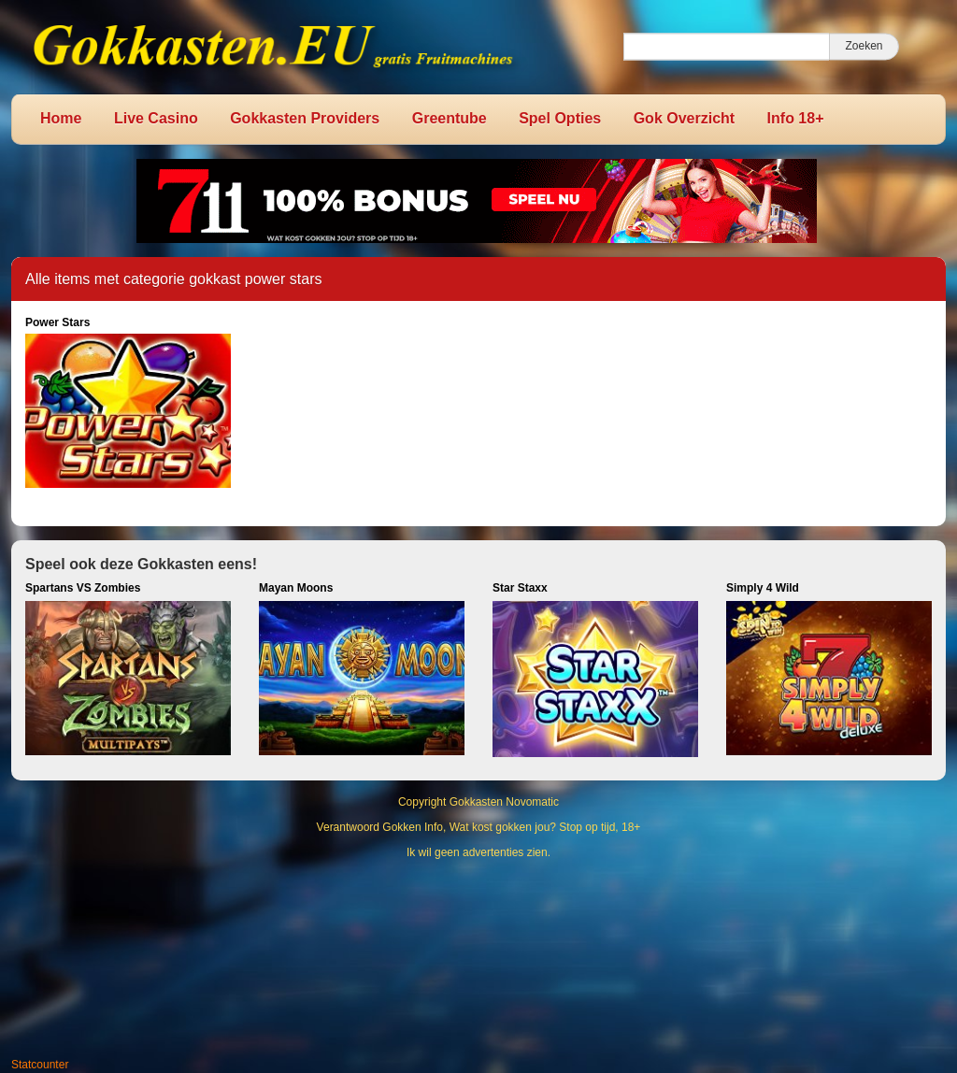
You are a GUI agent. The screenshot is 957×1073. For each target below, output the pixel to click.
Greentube (449, 118)
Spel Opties (560, 118)
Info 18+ (795, 118)
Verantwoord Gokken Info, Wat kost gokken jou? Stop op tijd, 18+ (479, 827)
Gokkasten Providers (304, 118)
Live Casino (156, 118)
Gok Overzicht (684, 118)
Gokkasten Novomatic (504, 801)
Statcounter (39, 1064)
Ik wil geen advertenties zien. (478, 852)
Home (60, 118)
